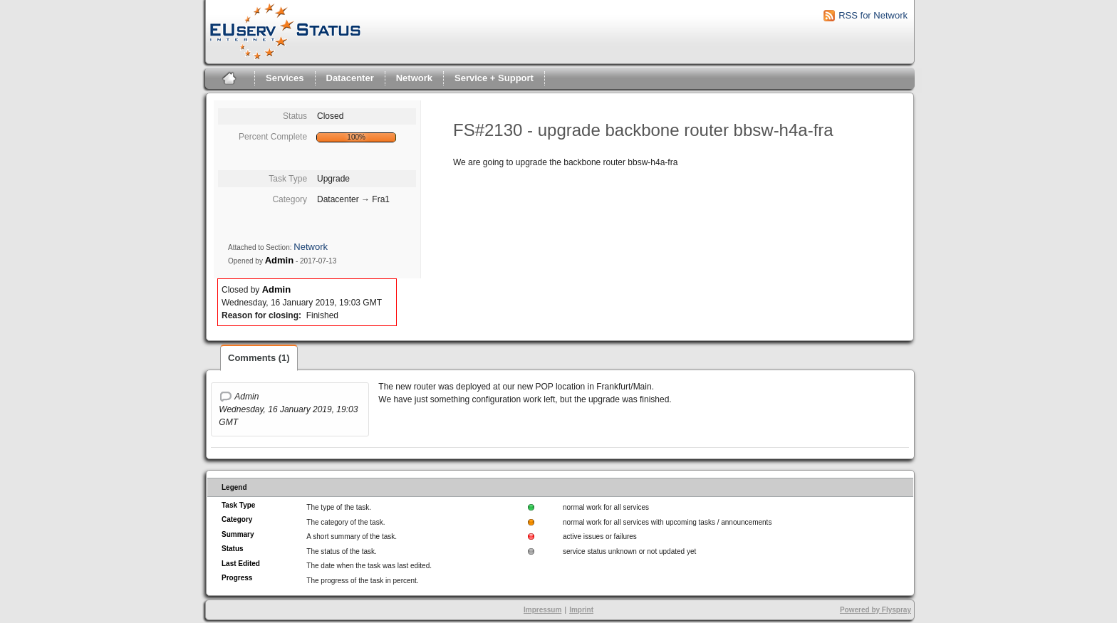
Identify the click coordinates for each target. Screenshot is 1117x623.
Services (285, 78)
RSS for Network (873, 15)
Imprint (581, 610)
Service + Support (494, 78)
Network (414, 78)
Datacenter (350, 78)
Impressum (542, 610)
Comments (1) (259, 357)
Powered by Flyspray (875, 610)
